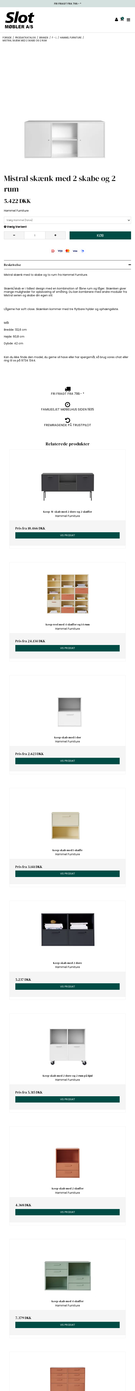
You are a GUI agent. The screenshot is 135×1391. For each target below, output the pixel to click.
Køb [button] (100, 235)
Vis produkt (67, 535)
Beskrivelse (12, 265)
